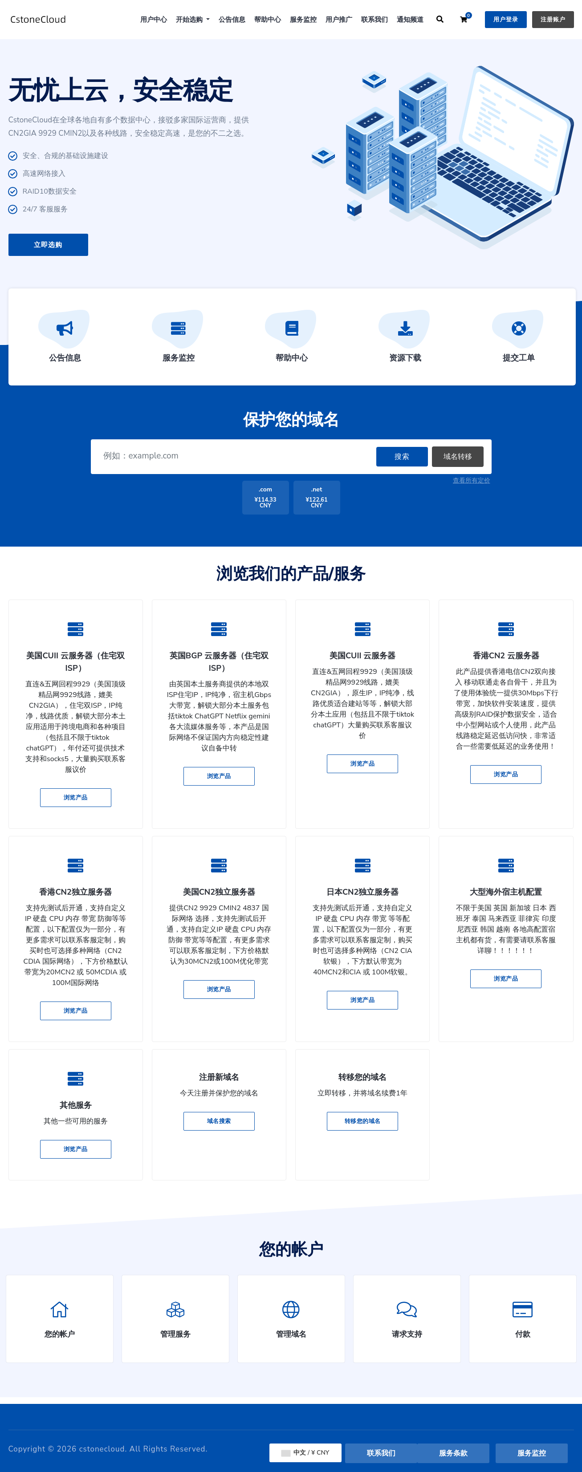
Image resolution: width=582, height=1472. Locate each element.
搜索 (402, 457)
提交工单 (518, 339)
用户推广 (339, 19)
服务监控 (303, 19)
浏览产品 (76, 798)
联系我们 (374, 19)
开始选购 (190, 19)
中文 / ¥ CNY (305, 1452)
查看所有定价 (471, 480)
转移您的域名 (363, 1121)
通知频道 (410, 19)
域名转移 (458, 457)
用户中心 (153, 19)
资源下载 (405, 339)
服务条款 (453, 1453)
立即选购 (48, 244)
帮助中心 (267, 19)
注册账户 (553, 20)
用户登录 (505, 20)
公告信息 (232, 19)
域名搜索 (219, 1121)
